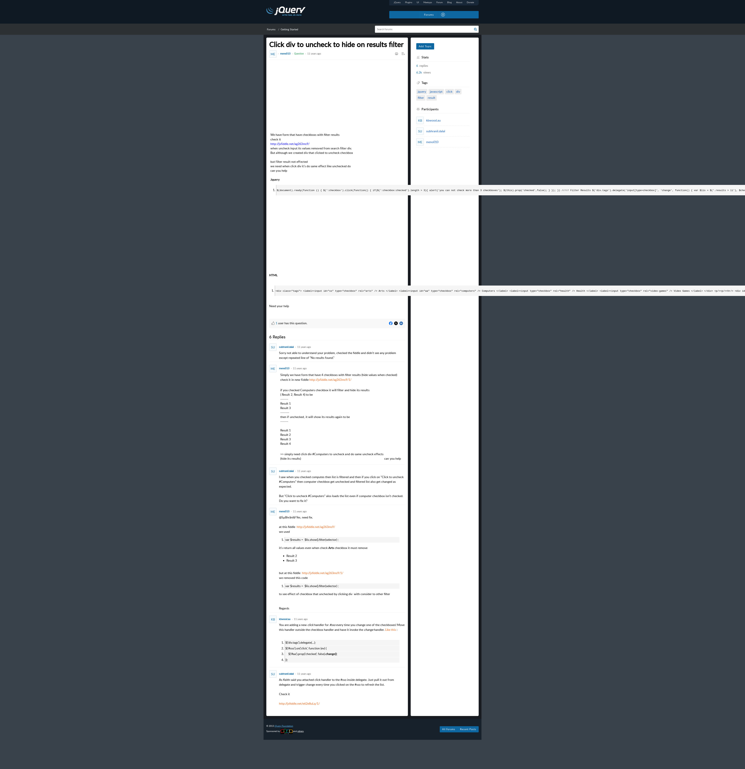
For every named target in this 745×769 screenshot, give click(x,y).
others (300, 730)
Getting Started (289, 29)
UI (418, 2)
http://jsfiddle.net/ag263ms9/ (290, 144)
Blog (449, 2)
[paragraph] (342, 417)
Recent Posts (468, 728)
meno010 (285, 53)
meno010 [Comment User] (284, 368)
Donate (470, 2)
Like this (390, 629)
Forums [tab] (429, 14)
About (459, 2)
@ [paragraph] (342, 562)
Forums (271, 29)
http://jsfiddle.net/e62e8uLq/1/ (299, 703)
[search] (427, 29)
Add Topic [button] (425, 46)
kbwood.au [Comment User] (284, 618)
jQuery (397, 2)
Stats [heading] (425, 57)
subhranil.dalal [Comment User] (286, 346)
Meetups (427, 2)
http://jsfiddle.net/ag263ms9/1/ (330, 379)
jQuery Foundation (284, 725)
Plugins (408, 2)
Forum (439, 2)
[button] (443, 14)
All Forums (448, 728)
